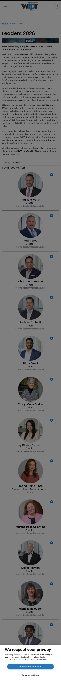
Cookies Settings (30, 675)
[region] (30, 663)
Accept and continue (31, 666)
